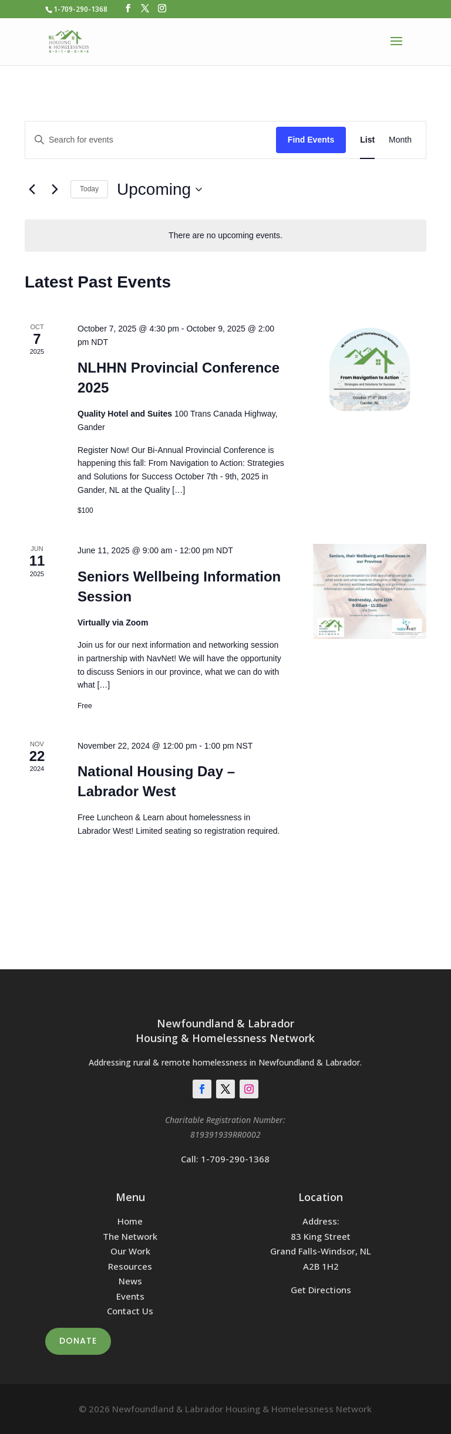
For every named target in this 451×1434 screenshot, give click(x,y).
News (130, 1281)
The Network (130, 1236)
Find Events (311, 139)
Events (130, 1296)
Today (89, 189)
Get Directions (321, 1290)
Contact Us (130, 1311)
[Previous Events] (32, 189)
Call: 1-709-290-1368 (225, 1159)
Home (130, 1221)
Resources (130, 1266)
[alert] (225, 235)
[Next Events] (55, 189)
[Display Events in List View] (367, 139)
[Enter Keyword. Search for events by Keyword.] (150, 139)
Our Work (130, 1251)
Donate (78, 1341)
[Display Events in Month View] (400, 139)
